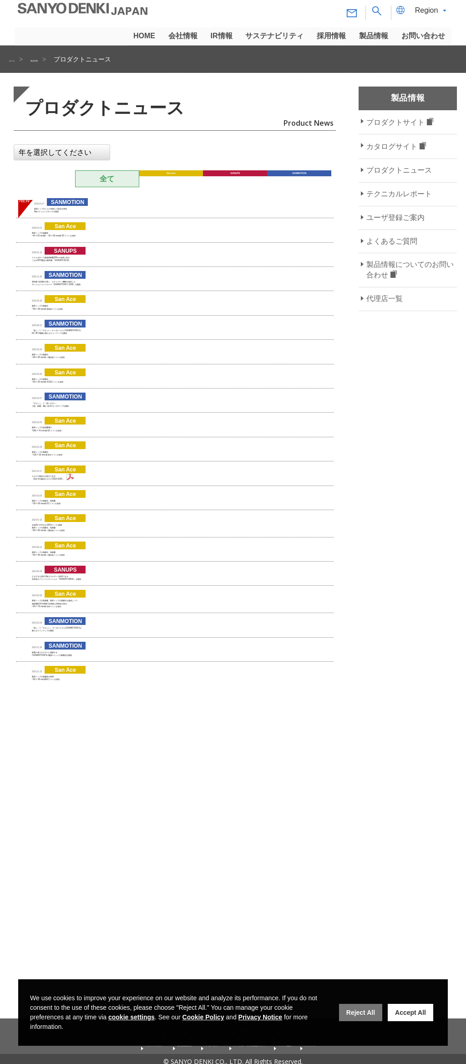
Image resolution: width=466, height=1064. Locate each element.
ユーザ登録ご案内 (395, 217)
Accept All (410, 1012)
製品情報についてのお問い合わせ (410, 270)
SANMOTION (299, 179)
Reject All (360, 1012)
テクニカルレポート (399, 194)
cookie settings (131, 1017)
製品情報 (57, 59)
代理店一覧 (384, 298)
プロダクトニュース (399, 170)
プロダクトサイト (395, 122)
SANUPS (235, 179)
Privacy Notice (260, 1017)
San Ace (171, 179)
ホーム (18, 59)
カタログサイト (391, 146)
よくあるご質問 (391, 241)
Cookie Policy (203, 1017)
